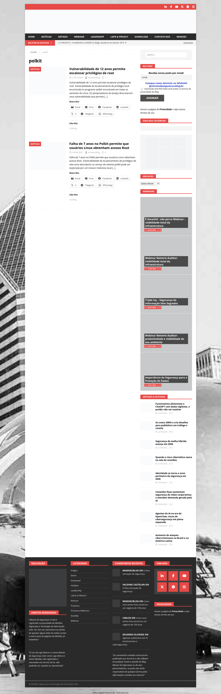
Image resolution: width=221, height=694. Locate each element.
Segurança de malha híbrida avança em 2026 (170, 442)
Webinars (148, 191)
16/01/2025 (151, 385)
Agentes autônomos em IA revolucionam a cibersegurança (130, 641)
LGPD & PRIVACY (120, 36)
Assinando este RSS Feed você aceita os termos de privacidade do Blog (165, 90)
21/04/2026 (162, 447)
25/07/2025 (151, 346)
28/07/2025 (151, 308)
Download (143, 36)
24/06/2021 (77, 152)
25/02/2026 (151, 230)
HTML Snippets (99, 692)
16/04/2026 (162, 526)
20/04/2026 (162, 482)
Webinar (79, 36)
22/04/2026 (162, 432)
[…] (106, 96)
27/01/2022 (77, 77)
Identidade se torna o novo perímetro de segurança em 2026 (170, 476)
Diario (73, 575)
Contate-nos (164, 36)
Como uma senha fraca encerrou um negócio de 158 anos (135, 604)
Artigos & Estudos (154, 396)
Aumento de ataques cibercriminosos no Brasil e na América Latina (172, 537)
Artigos (63, 36)
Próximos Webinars (80, 610)
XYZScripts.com (122, 692)
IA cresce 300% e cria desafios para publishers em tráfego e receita (171, 425)
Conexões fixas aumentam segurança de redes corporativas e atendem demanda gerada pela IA (173, 496)
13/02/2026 (151, 269)
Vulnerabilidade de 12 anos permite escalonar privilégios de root (97, 71)
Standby (74, 615)
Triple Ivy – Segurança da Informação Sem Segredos (161, 301)
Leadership (98, 36)
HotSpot (75, 585)
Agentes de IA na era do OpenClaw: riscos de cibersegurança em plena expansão (169, 518)
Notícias (46, 36)
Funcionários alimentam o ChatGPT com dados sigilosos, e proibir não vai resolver (172, 406)
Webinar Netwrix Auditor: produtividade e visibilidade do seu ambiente (164, 339)
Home (31, 36)
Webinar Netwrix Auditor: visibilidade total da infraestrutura (161, 261)
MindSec (183, 36)
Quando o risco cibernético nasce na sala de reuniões (173, 459)
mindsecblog (94, 77)
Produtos (75, 605)
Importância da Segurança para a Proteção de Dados (166, 379)
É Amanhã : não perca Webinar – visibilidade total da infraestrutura (165, 222)
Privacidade (166, 109)
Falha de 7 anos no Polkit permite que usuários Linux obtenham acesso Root (99, 146)
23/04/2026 (162, 413)
